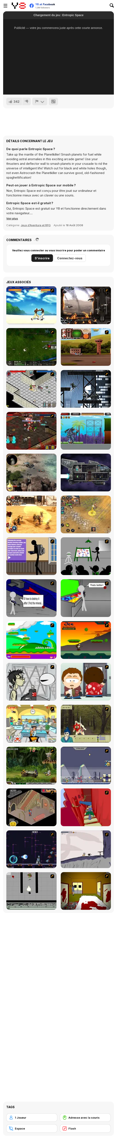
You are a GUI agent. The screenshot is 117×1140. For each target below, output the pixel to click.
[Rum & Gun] (31, 472)
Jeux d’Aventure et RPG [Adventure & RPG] (36, 225)
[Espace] (31, 1128)
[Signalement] (39, 101)
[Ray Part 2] (86, 682)
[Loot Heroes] (31, 389)
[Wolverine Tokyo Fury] (86, 389)
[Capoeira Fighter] (31, 305)
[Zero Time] (86, 472)
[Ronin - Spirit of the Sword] (86, 724)
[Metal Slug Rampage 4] (31, 765)
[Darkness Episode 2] (86, 891)
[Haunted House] (31, 807)
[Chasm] (86, 807)
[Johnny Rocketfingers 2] (31, 682)
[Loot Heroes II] (31, 431)
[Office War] (31, 724)
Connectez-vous (69, 258)
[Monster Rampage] (86, 431)
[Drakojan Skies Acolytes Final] (86, 305)
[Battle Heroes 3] (86, 514)
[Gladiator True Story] (31, 514)
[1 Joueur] (31, 1117)
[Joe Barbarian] (86, 640)
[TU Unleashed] (86, 347)
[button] (12, 218)
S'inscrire (42, 258)
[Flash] (85, 1128)
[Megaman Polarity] (31, 849)
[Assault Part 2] (31, 598)
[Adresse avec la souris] (85, 1117)
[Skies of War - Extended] (31, 347)
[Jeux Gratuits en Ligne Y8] (19, 6)
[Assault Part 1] (86, 556)
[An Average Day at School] (31, 556)
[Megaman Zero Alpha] (86, 765)
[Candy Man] (31, 640)
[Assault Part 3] (86, 598)
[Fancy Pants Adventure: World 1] (86, 849)
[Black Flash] (31, 891)
